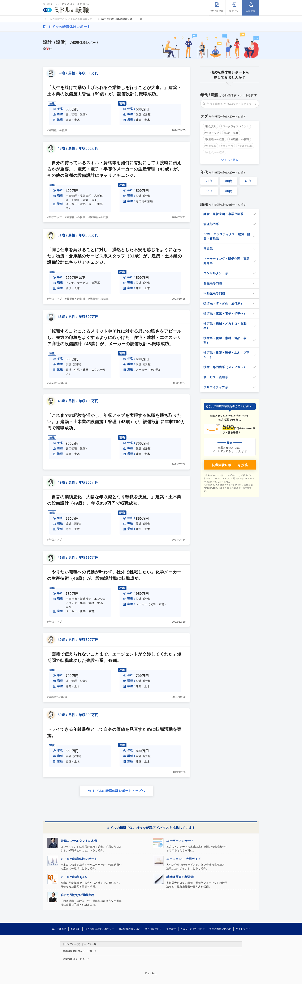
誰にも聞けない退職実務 (77, 895)
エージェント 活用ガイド (183, 859)
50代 (209, 191)
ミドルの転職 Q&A (74, 877)
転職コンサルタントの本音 (79, 840)
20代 (209, 181)
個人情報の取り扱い (129, 929)
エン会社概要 (59, 929)
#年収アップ (54, 217)
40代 (248, 181)
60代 (228, 191)
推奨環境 (171, 929)
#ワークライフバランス (235, 126)
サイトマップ (243, 929)
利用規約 (76, 929)
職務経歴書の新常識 (180, 877)
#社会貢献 (210, 126)
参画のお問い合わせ (220, 929)
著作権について (153, 929)
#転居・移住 (231, 132)
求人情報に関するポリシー (99, 929)
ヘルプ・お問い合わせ (193, 929)
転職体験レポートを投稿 (230, 465)
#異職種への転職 (57, 130)
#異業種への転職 (75, 217)
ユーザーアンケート (180, 840)
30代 (228, 181)
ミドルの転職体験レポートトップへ (118, 790)
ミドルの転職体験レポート (69, 27)
